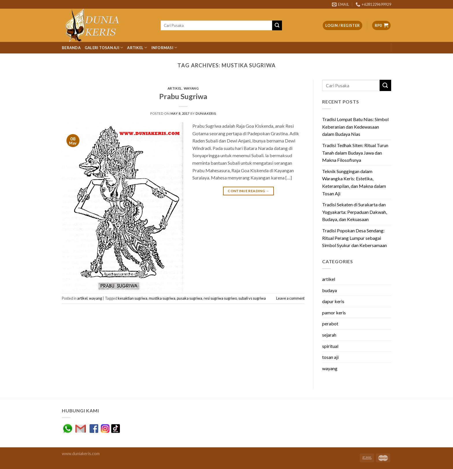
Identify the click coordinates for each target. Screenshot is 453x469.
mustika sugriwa (162, 298)
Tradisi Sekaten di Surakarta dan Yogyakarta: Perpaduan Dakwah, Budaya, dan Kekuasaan (354, 212)
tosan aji (330, 357)
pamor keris (334, 312)
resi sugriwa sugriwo (220, 298)
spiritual (330, 346)
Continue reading (248, 191)
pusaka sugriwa (189, 298)
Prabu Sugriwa (183, 96)
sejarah (329, 335)
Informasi (164, 47)
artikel (175, 88)
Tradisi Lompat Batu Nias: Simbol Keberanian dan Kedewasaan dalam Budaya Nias (355, 126)
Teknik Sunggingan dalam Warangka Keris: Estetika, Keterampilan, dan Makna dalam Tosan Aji (354, 182)
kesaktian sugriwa (132, 298)
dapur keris (333, 301)
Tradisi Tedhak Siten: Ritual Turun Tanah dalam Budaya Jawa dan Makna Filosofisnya (355, 152)
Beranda (71, 47)
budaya (329, 290)
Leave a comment (290, 298)
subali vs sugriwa (252, 298)
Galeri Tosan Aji (104, 47)
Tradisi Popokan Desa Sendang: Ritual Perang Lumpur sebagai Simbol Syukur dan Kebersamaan (354, 238)
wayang (191, 88)
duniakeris (206, 113)
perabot (330, 323)
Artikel (137, 47)
